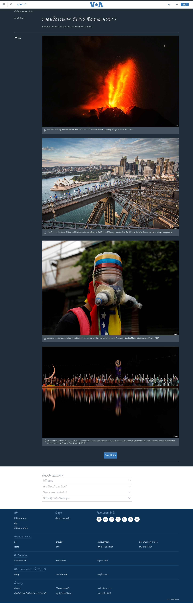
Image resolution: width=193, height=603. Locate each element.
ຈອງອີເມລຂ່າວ (103, 574)
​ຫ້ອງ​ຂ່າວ (17, 588)
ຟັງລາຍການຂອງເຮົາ (62, 518)
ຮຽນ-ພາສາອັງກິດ (145, 547)
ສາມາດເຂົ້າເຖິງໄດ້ (104, 593)
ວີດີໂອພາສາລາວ (20, 518)
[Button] (17, 38)
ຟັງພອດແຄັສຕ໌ (103, 560)
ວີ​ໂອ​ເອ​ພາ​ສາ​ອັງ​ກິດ (63, 588)
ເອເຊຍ (16, 547)
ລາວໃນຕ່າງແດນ (104, 542)
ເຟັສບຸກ (17, 574)
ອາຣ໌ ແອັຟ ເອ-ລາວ (105, 588)
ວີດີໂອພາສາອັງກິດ (21, 528)
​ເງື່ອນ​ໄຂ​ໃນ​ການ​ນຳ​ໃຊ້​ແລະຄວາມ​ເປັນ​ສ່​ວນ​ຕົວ (30, 593)
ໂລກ (57, 547)
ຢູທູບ (16, 523)
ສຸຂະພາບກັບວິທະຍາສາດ (148, 542)
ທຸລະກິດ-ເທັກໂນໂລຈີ (105, 547)
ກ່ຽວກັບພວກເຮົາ (20, 560)
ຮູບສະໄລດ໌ (21, 4)
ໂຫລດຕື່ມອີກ (110, 455)
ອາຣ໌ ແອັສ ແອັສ (61, 574)
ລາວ (16, 542)
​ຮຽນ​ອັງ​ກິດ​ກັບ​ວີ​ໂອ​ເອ (63, 593)
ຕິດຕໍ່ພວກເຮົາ (61, 560)
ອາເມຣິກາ (59, 542)
